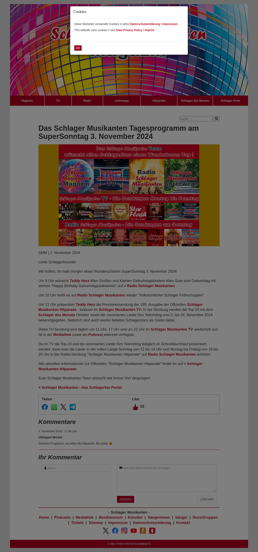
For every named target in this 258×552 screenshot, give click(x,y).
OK (78, 48)
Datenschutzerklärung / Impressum (153, 24)
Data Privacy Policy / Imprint (135, 30)
